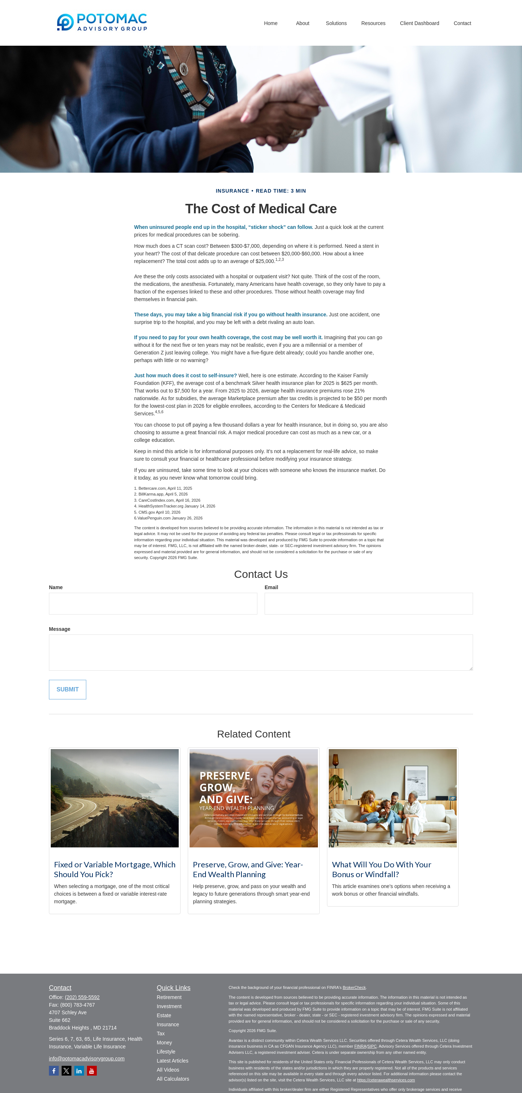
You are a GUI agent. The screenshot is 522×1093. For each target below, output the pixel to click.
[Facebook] (54, 1071)
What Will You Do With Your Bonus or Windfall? (381, 869)
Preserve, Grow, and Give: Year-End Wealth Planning (248, 869)
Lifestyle (166, 1052)
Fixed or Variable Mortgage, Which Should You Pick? (114, 869)
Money (164, 1042)
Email (271, 587)
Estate (164, 1015)
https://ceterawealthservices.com (386, 1080)
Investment (169, 1006)
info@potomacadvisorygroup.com (87, 1058)
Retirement (169, 997)
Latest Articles (172, 1061)
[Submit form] (67, 690)
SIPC (372, 1046)
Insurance (168, 1024)
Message (59, 629)
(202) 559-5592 (82, 997)
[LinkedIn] (79, 1071)
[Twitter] (66, 1071)
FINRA (360, 1046)
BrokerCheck (354, 987)
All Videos (168, 1070)
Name (56, 587)
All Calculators (173, 1079)
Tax (161, 1033)
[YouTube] (92, 1071)
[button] (270, 22)
